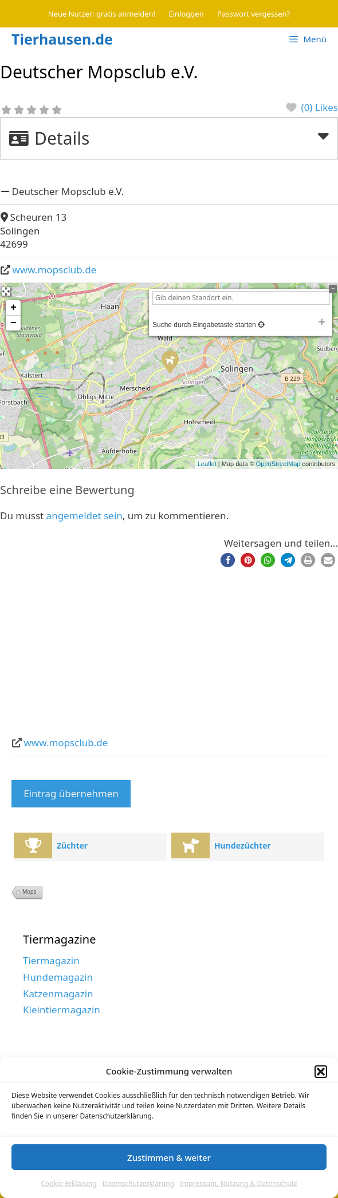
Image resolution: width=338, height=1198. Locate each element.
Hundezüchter (242, 845)
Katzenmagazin (58, 993)
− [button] (13, 323)
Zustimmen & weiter (169, 1157)
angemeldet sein (84, 515)
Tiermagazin (51, 960)
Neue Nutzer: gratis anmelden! (101, 14)
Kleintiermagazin (61, 1009)
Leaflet (207, 463)
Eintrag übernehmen (71, 793)
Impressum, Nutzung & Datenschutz (238, 1183)
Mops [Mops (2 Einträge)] (29, 892)
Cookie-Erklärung (68, 1183)
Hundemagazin (58, 977)
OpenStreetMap (278, 463)
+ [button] (13, 308)
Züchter (72, 845)
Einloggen (186, 14)
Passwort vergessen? (253, 14)
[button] (321, 1071)
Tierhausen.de (62, 39)
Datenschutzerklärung (138, 1183)
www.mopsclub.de (55, 269)
